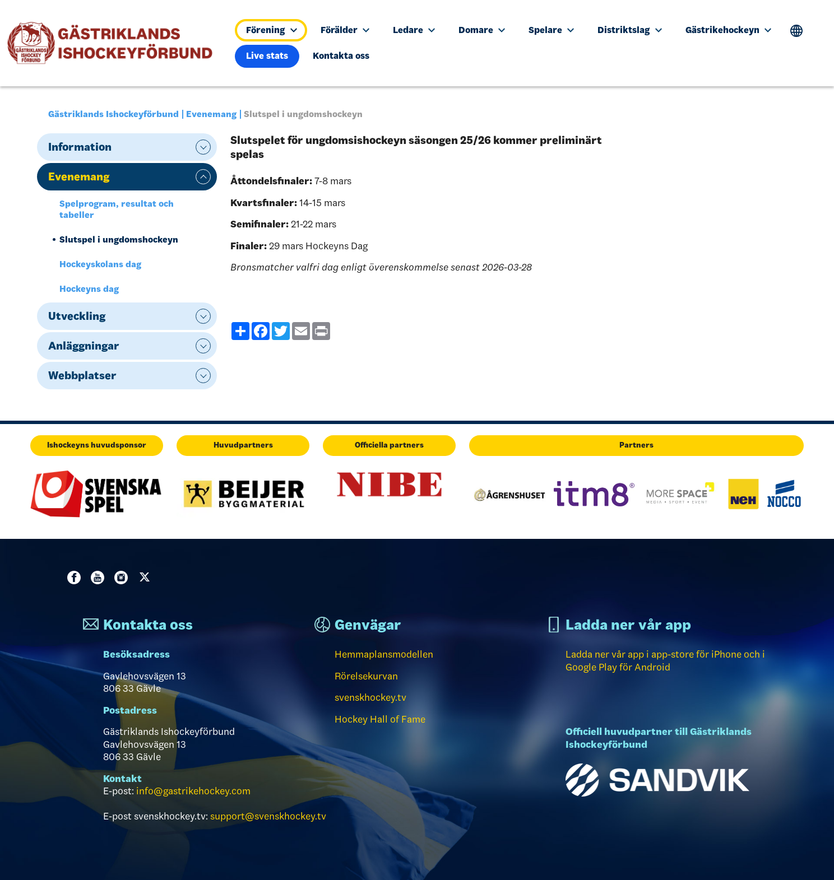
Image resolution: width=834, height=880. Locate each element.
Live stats (267, 55)
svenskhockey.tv (370, 697)
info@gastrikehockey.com (193, 791)
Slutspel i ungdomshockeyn (118, 239)
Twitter (147, 577)
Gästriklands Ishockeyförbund (113, 114)
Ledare (414, 30)
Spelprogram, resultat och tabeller (116, 209)
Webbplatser (82, 375)
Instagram (123, 577)
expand (203, 147)
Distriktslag (629, 30)
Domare (481, 30)
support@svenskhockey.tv (268, 816)
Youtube (100, 577)
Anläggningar (83, 345)
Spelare (551, 30)
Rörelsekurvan (366, 676)
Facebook (76, 577)
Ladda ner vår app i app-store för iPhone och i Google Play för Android (665, 660)
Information (80, 146)
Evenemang (211, 114)
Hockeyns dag (89, 288)
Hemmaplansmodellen (384, 654)
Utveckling (76, 316)
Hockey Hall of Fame (380, 719)
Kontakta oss (341, 55)
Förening (271, 30)
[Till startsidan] (115, 43)
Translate (797, 31)
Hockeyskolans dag (100, 264)
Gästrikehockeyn (728, 30)
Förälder (345, 30)
